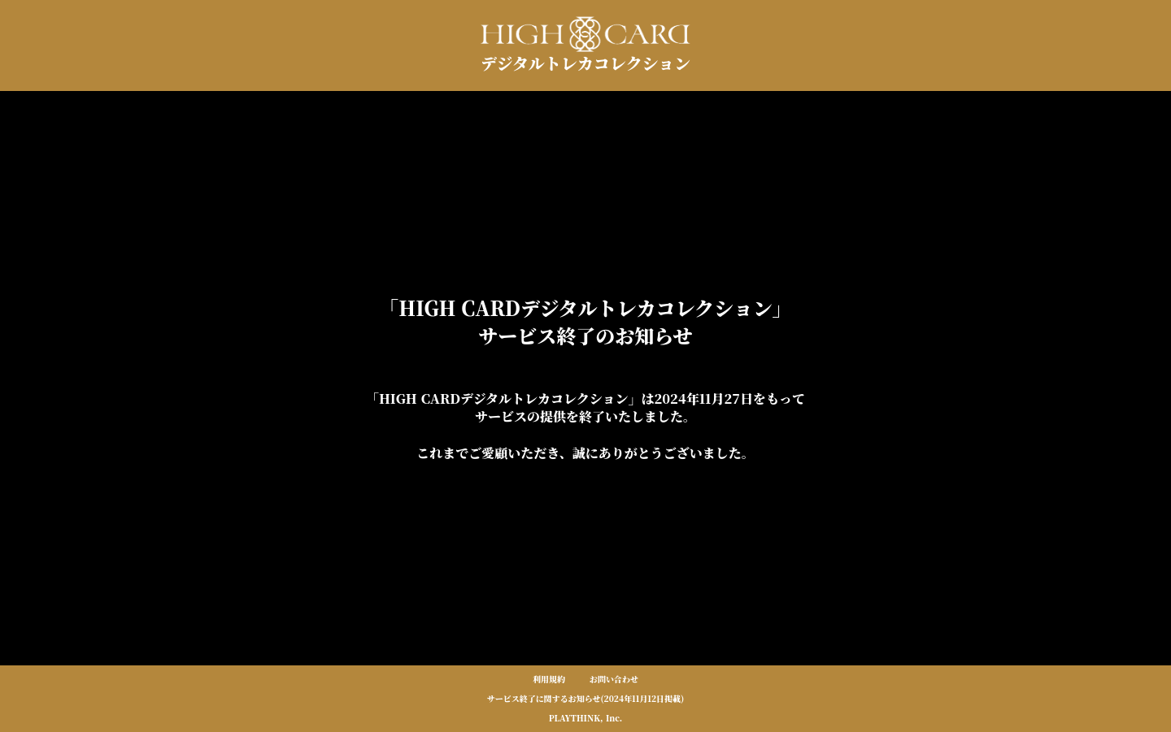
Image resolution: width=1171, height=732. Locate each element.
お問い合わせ (614, 679)
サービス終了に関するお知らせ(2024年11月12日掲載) (586, 698)
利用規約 (549, 679)
